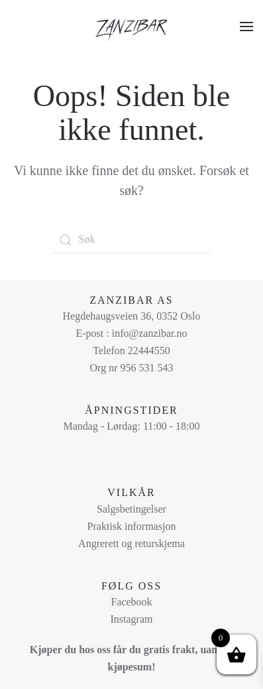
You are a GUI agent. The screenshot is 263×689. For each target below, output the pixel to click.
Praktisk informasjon (131, 526)
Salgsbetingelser (131, 509)
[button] (246, 26)
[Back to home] (132, 26)
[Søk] (131, 240)
